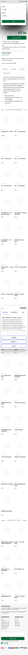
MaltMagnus (3, 594)
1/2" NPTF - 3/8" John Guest (19, 349)
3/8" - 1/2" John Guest (19, 185)
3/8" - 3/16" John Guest (19, 131)
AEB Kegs (3, 567)
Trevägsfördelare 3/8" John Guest (6, 430)
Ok (13, 21)
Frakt (2, 618)
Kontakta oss (3, 628)
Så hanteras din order (5, 622)
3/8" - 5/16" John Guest (19, 158)
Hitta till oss (17, 622)
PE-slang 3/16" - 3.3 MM (7, 131)
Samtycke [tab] (5, 312)
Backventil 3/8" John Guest (6, 403)
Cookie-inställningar (5, 625)
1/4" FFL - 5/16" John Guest (19, 542)
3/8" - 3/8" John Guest (6, 185)
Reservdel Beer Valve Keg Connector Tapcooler (7, 542)
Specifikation (13, 69)
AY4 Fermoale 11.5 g (19, 569)
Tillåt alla (14, 337)
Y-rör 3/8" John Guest (6, 456)
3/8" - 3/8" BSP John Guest (6, 376)
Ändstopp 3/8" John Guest (7, 484)
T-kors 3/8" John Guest (19, 402)
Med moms (23, 2)
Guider (16, 620)
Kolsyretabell (17, 625)
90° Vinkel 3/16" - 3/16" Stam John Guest (6, 213)
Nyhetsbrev (17, 623)
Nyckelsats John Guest (6, 511)
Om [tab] (23, 312)
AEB (15, 567)
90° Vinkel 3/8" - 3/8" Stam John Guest (20, 213)
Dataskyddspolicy (4, 627)
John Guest (3, 129)
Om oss (16, 618)
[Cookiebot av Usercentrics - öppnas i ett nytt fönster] (20, 308)
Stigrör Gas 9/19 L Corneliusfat (5, 570)
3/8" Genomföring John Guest (19, 484)
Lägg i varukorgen (17, 37)
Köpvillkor (3, 620)
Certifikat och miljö (5, 623)
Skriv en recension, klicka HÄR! (9, 63)
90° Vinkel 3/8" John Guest (19, 240)
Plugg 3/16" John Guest (20, 456)
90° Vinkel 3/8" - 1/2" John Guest (7, 267)
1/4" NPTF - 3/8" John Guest (6, 349)
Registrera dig (13, 638)
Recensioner (22, 69)
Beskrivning (5, 69)
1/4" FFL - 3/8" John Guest (20, 267)
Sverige (4, 1)
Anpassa (14, 341)
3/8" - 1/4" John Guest (6, 158)
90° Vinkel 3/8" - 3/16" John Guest (6, 240)
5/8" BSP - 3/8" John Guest (19, 295)
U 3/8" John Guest (18, 429)
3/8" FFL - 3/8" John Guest (7, 294)
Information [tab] (14, 312)
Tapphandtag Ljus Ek (6, 596)
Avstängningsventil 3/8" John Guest (20, 376)
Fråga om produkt (6, 73)
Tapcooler (3, 540)
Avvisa (14, 346)
